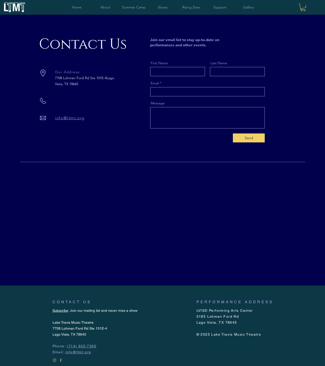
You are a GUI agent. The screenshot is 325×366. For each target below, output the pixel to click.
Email (155, 83)
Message (158, 103)
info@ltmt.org (70, 118)
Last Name (218, 63)
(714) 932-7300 (81, 346)
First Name (159, 63)
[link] (303, 7)
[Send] (249, 137)
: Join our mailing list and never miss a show (95, 310)
